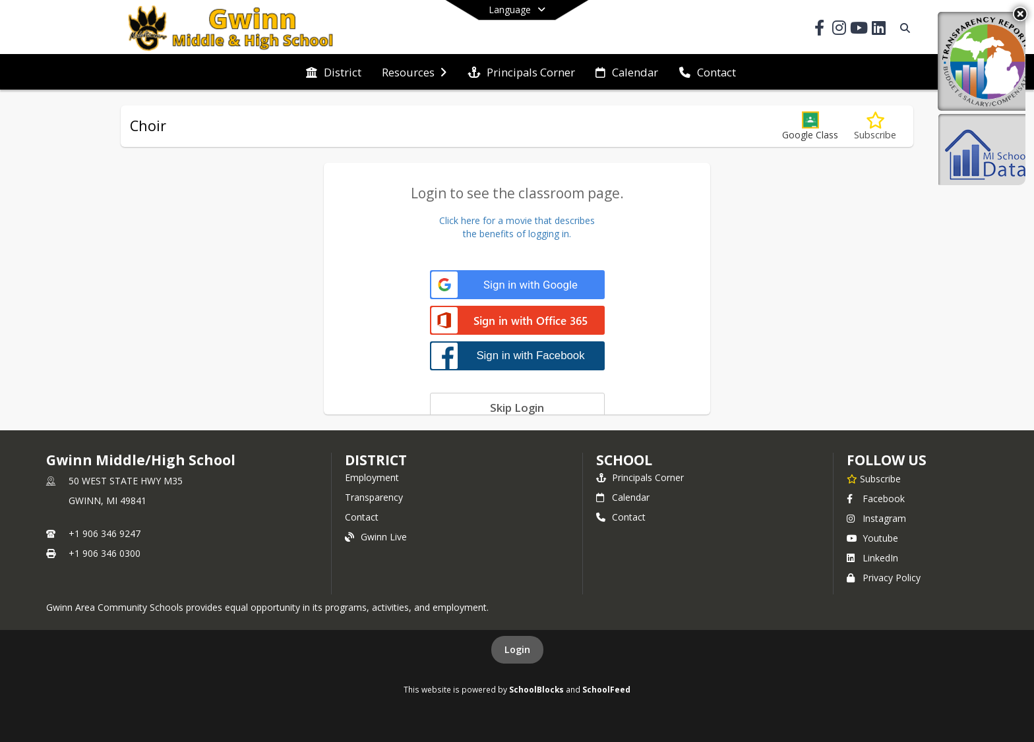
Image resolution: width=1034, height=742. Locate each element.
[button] (810, 126)
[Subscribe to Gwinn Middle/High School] (874, 478)
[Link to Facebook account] (819, 30)
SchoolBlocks (536, 689)
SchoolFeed (606, 689)
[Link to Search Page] (902, 28)
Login (517, 649)
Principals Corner (640, 477)
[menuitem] (333, 72)
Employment (372, 477)
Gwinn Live (376, 536)
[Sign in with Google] (517, 285)
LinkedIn (872, 558)
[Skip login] (517, 407)
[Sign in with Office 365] (517, 321)
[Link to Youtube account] (858, 30)
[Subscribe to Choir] (875, 126)
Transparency (374, 497)
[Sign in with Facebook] (517, 355)
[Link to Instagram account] (839, 30)
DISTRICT (376, 460)
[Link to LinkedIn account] (878, 30)
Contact (362, 517)
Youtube (872, 538)
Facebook (876, 498)
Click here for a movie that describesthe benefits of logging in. (517, 227)
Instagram (876, 518)
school (624, 460)
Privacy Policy (884, 577)
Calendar (623, 497)
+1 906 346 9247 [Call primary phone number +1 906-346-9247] (104, 533)
